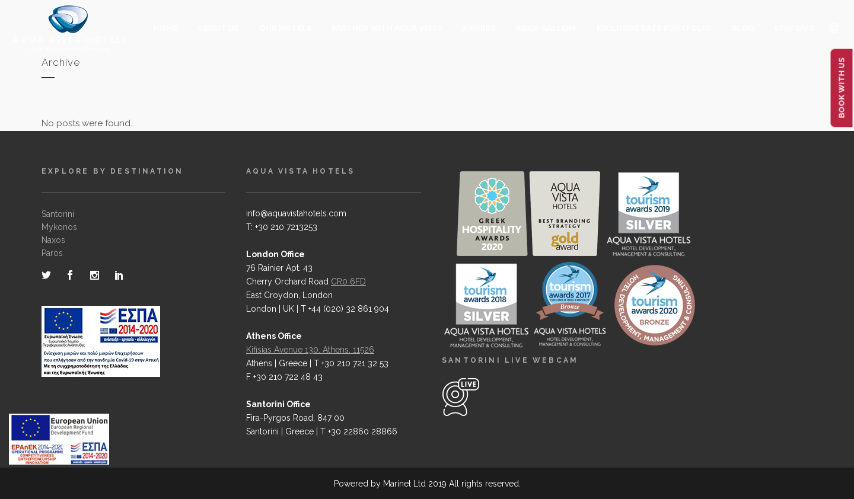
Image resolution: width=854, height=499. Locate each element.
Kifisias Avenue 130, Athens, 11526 (310, 349)
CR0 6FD (348, 281)
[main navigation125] (59, 441)
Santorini (58, 214)
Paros (52, 253)
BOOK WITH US (841, 88)
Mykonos (59, 227)
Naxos (53, 240)
